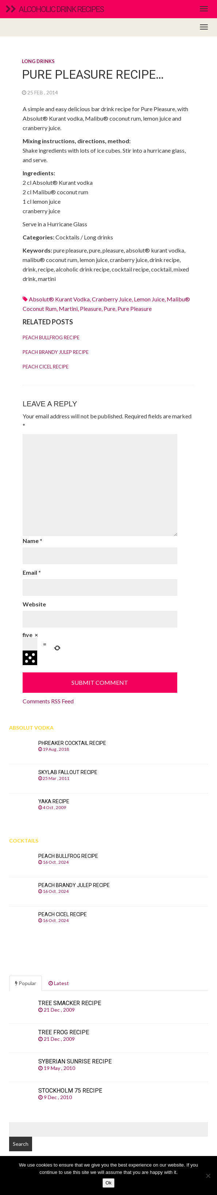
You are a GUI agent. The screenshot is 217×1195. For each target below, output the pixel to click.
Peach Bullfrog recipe (51, 337)
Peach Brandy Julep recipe (56, 352)
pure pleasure (134, 308)
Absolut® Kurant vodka (59, 299)
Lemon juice (149, 299)
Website (34, 604)
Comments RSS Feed (48, 701)
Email (32, 572)
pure (109, 308)
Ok (108, 1183)
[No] (208, 1175)
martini (68, 308)
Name (32, 540)
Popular (25, 983)
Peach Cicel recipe (46, 367)
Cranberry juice (112, 299)
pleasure (90, 308)
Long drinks (38, 61)
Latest (59, 983)
